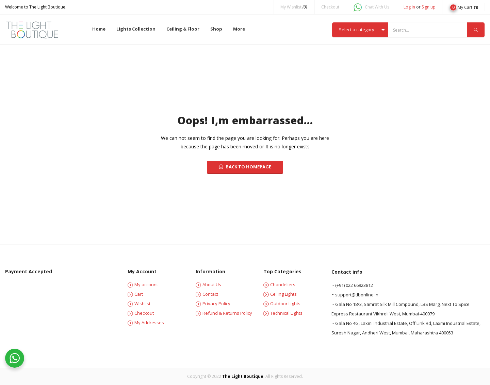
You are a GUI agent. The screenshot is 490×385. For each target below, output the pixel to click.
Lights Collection (136, 29)
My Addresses (146, 322)
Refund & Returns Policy (224, 313)
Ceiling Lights (280, 294)
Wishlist (139, 303)
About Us (208, 284)
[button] (464, 7)
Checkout (330, 7)
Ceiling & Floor (182, 29)
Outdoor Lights (281, 303)
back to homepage (245, 167)
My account (143, 284)
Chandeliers (279, 284)
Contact (207, 294)
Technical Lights (283, 313)
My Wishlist (293, 7)
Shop (216, 29)
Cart (135, 294)
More (239, 29)
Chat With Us (371, 7)
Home (98, 29)
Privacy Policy (213, 303)
